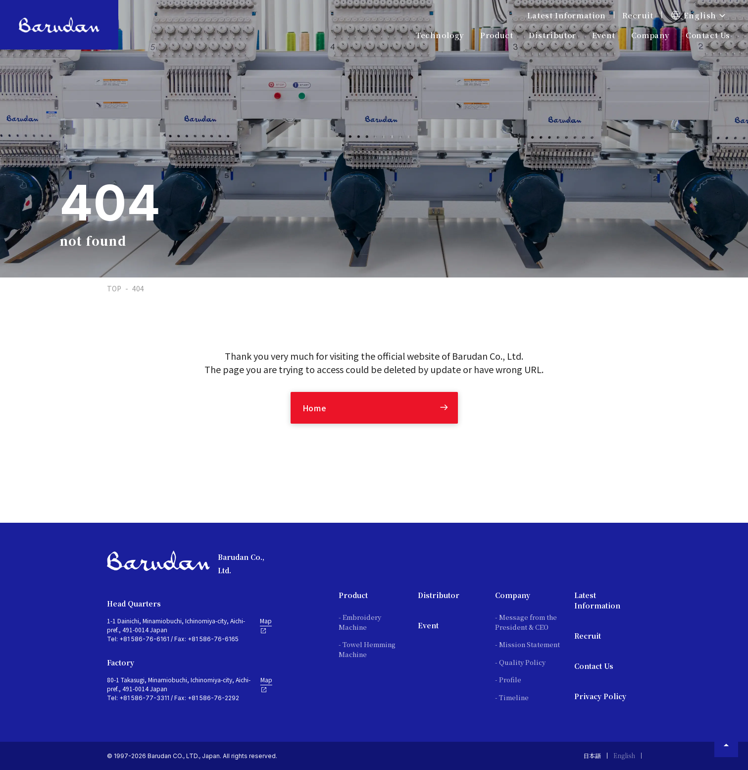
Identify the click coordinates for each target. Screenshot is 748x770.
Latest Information (566, 15)
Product (353, 595)
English (624, 755)
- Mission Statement (527, 644)
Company (512, 595)
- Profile (508, 679)
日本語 (592, 755)
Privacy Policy (600, 696)
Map (266, 625)
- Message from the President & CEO (526, 622)
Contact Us (708, 35)
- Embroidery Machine (360, 622)
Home (314, 408)
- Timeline (512, 697)
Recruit (637, 15)
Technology (439, 35)
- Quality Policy (520, 662)
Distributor (438, 595)
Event (603, 35)
